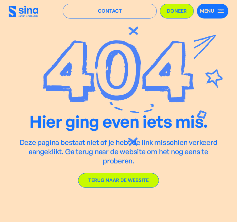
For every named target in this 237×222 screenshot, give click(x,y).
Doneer (177, 11)
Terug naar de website (118, 180)
